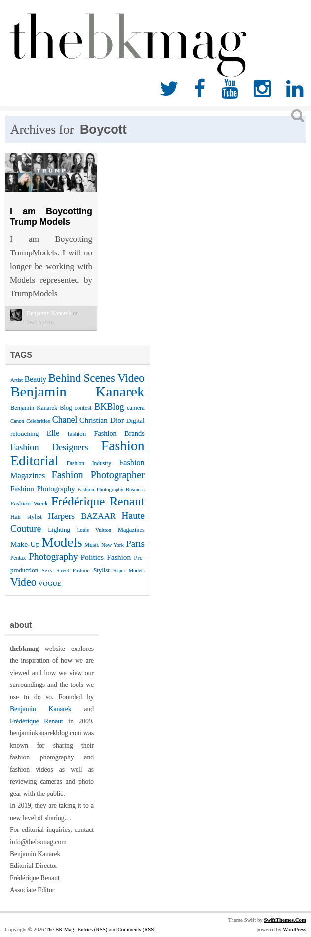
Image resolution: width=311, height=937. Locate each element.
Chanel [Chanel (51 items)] (65, 420)
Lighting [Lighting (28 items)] (59, 529)
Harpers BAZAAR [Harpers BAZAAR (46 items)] (82, 516)
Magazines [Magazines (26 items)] (131, 529)
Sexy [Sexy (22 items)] (47, 570)
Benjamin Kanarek (41, 709)
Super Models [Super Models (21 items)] (129, 570)
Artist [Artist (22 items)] (16, 380)
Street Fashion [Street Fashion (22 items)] (73, 570)
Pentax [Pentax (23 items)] (18, 558)
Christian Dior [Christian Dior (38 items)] (101, 420)
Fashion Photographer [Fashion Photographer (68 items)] (98, 474)
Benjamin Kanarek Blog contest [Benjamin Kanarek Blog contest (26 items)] (51, 407)
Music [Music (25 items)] (91, 544)
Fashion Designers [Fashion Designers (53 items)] (49, 447)
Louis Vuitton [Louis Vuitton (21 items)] (94, 530)
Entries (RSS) (92, 929)
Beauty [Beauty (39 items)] (35, 379)
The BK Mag (60, 929)
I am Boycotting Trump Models (51, 216)
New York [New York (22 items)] (112, 545)
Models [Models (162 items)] (62, 542)
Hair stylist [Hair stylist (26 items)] (26, 516)
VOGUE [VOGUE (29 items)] (49, 583)
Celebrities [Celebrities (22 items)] (38, 421)
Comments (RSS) (137, 929)
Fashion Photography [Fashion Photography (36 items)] (42, 489)
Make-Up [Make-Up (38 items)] (24, 544)
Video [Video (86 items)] (23, 582)
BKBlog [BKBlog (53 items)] (109, 407)
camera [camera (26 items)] (136, 407)
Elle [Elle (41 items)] (52, 433)
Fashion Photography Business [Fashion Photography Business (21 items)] (111, 489)
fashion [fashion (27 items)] (77, 434)
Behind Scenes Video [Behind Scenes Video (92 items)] (96, 378)
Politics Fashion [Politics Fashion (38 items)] (106, 557)
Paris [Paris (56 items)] (135, 544)
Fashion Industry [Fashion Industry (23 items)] (89, 463)
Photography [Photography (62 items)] (53, 556)
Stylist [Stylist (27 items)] (101, 570)
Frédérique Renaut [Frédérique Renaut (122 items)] (98, 501)
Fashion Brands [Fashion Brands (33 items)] (119, 433)
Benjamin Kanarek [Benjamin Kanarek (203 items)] (77, 391)
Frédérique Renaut (36, 721)
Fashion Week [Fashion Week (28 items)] (29, 503)
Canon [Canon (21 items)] (17, 421)
